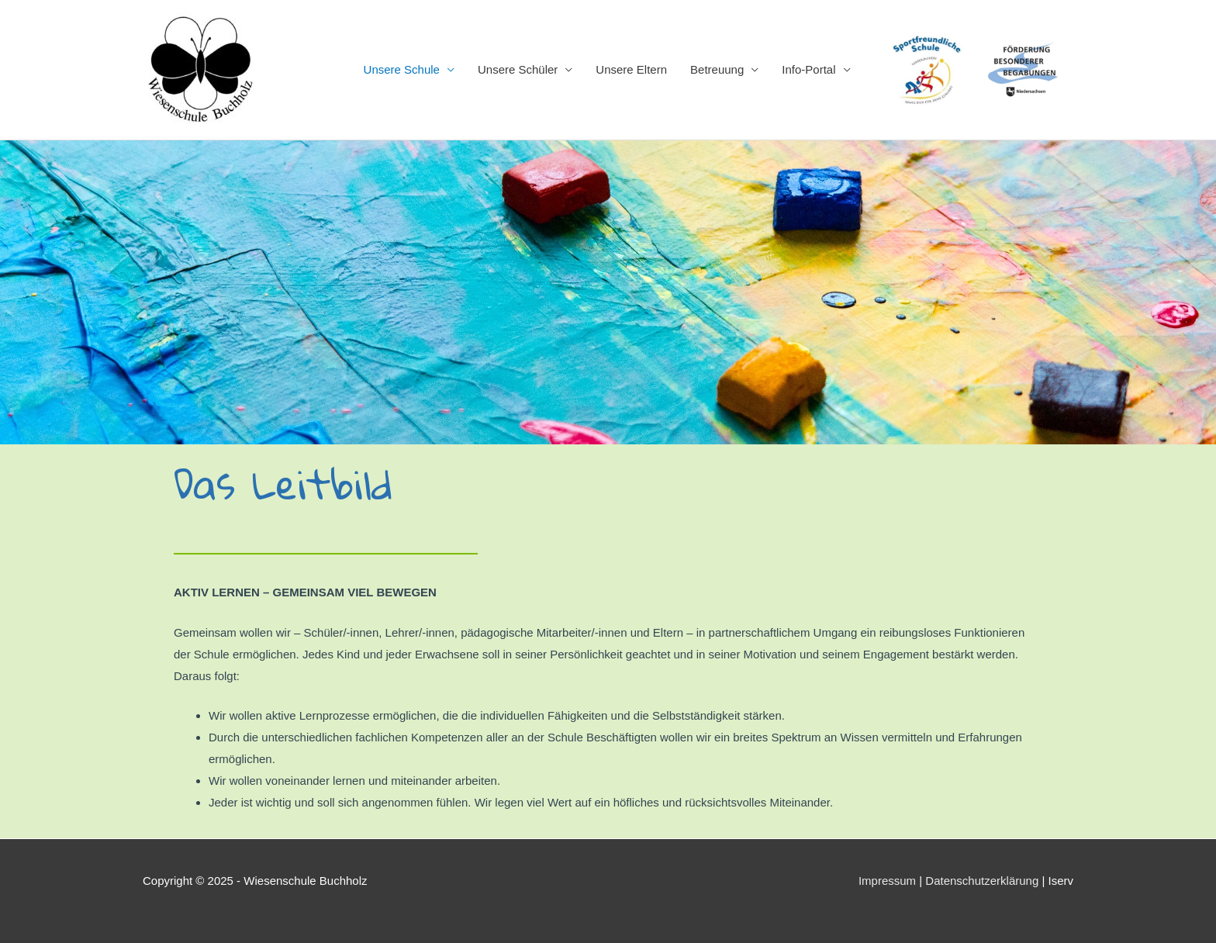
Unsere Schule (402, 69)
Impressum (887, 880)
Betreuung (717, 69)
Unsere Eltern (631, 69)
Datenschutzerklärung (981, 880)
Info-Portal (808, 69)
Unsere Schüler (518, 69)
